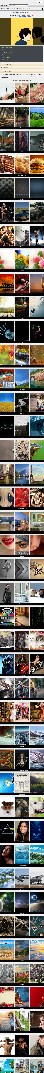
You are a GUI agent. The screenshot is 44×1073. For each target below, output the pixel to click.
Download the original (6, 50)
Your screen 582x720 (6, 47)
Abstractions (11, 8)
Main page (4, 8)
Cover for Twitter (5, 57)
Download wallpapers (7, 64)
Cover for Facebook (6, 55)
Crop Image (4, 59)
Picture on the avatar (6, 52)
